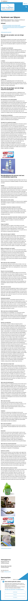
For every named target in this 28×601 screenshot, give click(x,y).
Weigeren (15, 594)
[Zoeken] (26, 7)
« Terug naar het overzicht (6, 32)
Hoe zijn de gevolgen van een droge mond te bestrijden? (14, 26)
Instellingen (15, 592)
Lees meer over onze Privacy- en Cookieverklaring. (14, 589)
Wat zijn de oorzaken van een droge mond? (11, 25)
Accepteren (15, 597)
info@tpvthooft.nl (7, 571)
